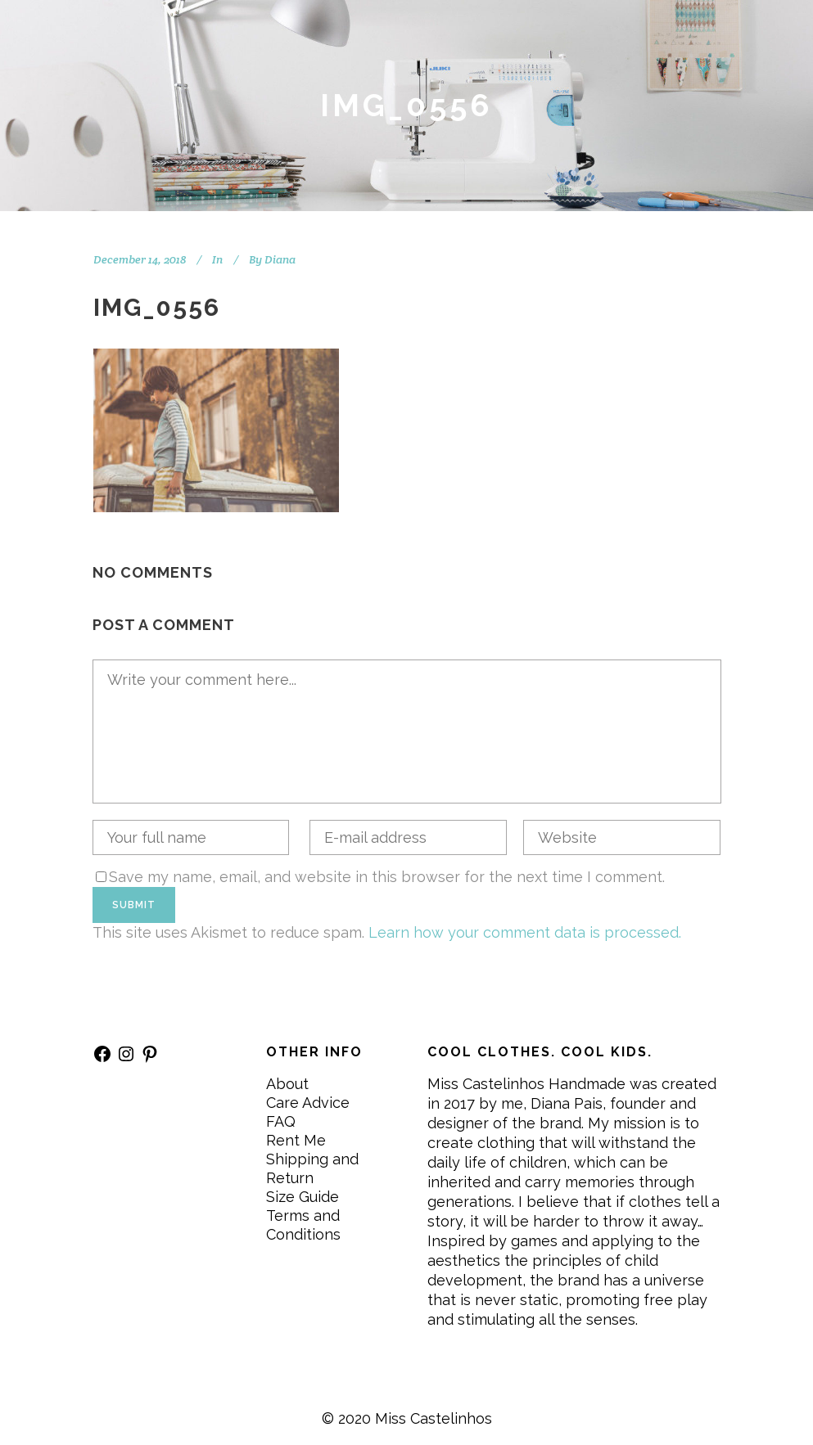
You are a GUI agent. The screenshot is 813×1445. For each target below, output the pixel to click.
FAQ (281, 1121)
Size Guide (302, 1196)
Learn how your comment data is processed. (524, 932)
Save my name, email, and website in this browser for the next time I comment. (387, 876)
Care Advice (308, 1102)
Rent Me (296, 1140)
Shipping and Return (312, 1168)
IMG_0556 (156, 307)
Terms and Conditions (303, 1225)
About (287, 1083)
